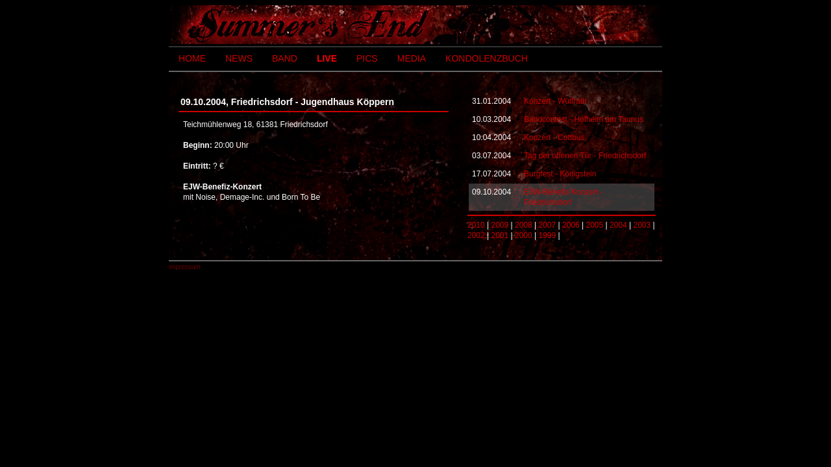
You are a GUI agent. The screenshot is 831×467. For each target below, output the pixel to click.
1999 (547, 235)
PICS (367, 58)
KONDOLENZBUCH (486, 58)
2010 (476, 225)
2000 (523, 235)
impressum (185, 266)
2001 (500, 235)
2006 (571, 225)
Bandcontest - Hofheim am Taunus (583, 119)
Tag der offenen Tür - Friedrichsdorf (585, 155)
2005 (595, 225)
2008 (523, 225)
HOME (192, 58)
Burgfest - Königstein (560, 173)
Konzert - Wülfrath (555, 101)
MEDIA (411, 58)
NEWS (239, 58)
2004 (618, 225)
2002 (476, 235)
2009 (500, 225)
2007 (547, 225)
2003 (642, 225)
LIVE (327, 58)
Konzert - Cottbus (554, 137)
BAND (284, 58)
